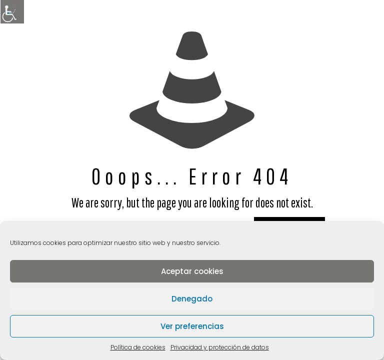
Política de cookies (138, 347)
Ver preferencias (192, 326)
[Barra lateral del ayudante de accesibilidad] (12, 12)
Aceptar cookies (192, 271)
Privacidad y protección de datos (219, 347)
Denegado (192, 299)
